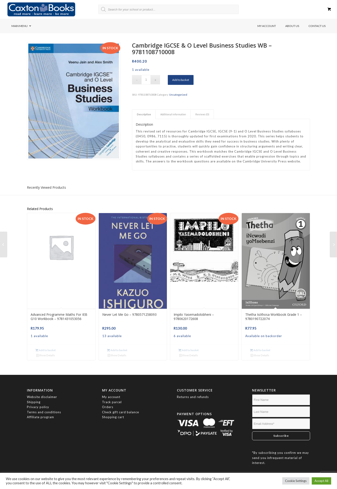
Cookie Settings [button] (296, 481)
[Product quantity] (146, 79)
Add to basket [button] (45, 350)
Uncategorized (178, 94)
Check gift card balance (120, 407)
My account (111, 392)
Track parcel (112, 397)
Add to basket (180, 80)
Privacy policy (38, 402)
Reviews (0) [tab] (202, 114)
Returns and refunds (193, 392)
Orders (107, 402)
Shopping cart (113, 412)
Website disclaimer (42, 392)
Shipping (33, 397)
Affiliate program (40, 412)
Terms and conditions (44, 407)
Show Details (76, 350)
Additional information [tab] (173, 114)
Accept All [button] (321, 481)
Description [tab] (144, 114)
